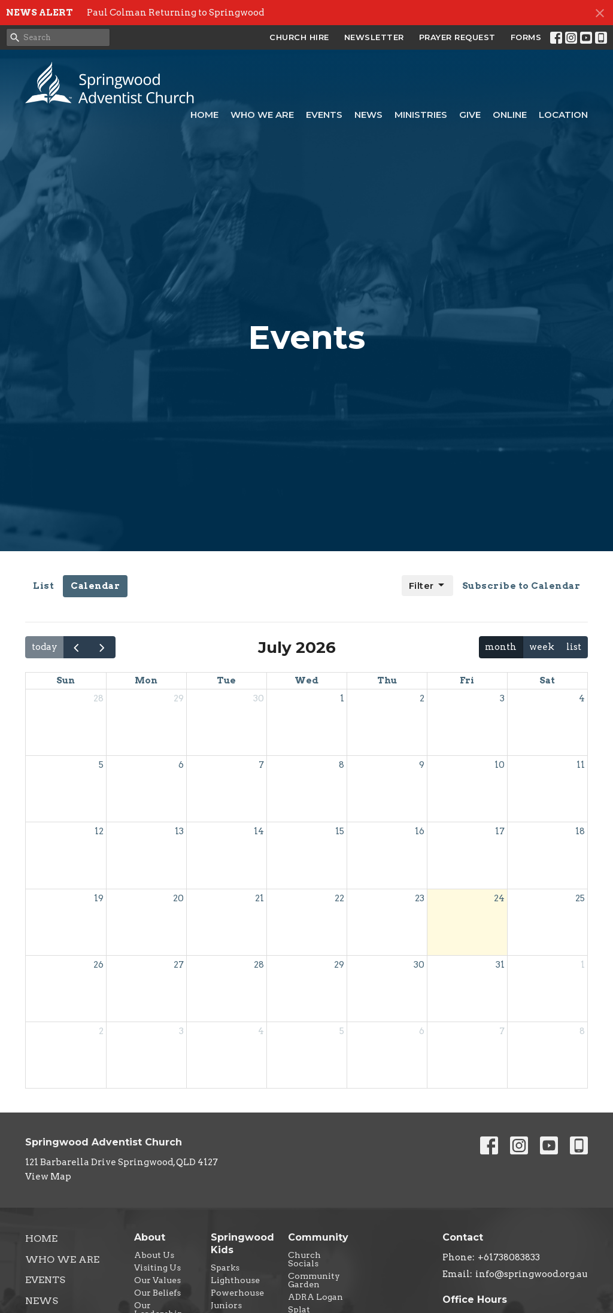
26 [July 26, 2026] (98, 964)
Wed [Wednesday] (306, 680)
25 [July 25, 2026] (580, 898)
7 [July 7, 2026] (261, 764)
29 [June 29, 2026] (179, 698)
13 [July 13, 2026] (179, 831)
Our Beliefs (157, 1292)
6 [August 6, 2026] (421, 1031)
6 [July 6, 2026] (181, 764)
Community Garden (314, 1280)
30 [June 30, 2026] (258, 698)
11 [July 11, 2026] (580, 764)
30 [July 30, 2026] (419, 964)
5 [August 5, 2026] (341, 1031)
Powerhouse (237, 1292)
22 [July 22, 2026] (339, 898)
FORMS (526, 37)
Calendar (95, 585)
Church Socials (304, 1259)
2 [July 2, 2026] (422, 698)
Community (318, 1237)
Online (510, 114)
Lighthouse (235, 1280)
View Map (48, 1176)
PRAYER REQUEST (457, 37)
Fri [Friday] (467, 680)
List (43, 585)
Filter (427, 585)
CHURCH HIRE (299, 37)
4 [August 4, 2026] (261, 1031)
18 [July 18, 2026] (580, 831)
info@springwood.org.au (531, 1274)
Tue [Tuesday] (226, 680)
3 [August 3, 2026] (181, 1031)
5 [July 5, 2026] (101, 764)
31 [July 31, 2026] (500, 964)
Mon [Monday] (146, 680)
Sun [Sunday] (65, 680)
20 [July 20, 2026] (178, 898)
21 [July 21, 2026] (259, 898)
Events (324, 114)
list (573, 647)
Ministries (420, 114)
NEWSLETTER (374, 37)
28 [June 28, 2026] (98, 698)
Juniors (226, 1305)
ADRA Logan (315, 1297)
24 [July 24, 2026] (499, 898)
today (44, 647)
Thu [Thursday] (387, 680)
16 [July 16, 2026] (419, 831)
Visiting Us (157, 1267)
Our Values (157, 1280)
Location (563, 114)
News (368, 114)
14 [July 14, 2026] (259, 831)
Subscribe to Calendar (521, 585)
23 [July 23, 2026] (419, 898)
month (501, 647)
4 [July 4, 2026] (582, 698)
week (541, 647)
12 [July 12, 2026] (99, 831)
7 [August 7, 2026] (502, 1031)
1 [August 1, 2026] (583, 964)
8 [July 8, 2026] (341, 764)
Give (470, 114)
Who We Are (262, 114)
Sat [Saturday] (547, 680)
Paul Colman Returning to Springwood (175, 12)
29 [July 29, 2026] (339, 964)
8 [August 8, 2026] (582, 1031)
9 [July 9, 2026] (421, 764)
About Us (154, 1255)
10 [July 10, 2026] (499, 764)
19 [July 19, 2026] (99, 898)
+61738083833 (509, 1257)
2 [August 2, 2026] (101, 1031)
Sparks (225, 1267)
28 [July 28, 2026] (259, 964)
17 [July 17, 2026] (500, 831)
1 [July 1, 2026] (342, 698)
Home (204, 114)
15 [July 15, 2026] (339, 831)
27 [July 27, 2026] (179, 964)
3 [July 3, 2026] (502, 698)
